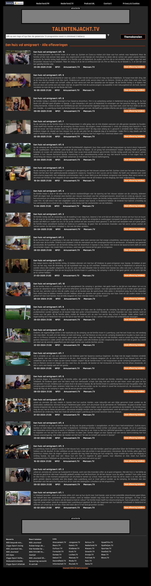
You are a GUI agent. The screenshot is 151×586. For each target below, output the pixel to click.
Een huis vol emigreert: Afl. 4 (48, 191)
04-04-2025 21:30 (43, 229)
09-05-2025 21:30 (43, 111)
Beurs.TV (56, 545)
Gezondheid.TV (59, 561)
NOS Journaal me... (14, 548)
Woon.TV (105, 557)
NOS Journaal (12, 552)
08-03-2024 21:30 (43, 391)
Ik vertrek (33, 564)
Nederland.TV (67, 3)
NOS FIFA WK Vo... (36, 552)
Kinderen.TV (74, 548)
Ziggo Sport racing (14, 545)
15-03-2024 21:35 (42, 368)
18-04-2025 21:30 (42, 180)
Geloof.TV (57, 557)
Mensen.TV (89, 67)
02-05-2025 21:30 (43, 136)
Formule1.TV (58, 551)
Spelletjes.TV (107, 545)
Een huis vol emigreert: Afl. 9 (48, 75)
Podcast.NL (89, 3)
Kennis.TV (73, 545)
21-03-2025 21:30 (42, 275)
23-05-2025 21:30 (43, 67)
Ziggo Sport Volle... (14, 558)
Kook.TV (72, 551)
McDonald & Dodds (14, 561)
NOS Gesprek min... (14, 542)
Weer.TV (104, 554)
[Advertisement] (75, 16)
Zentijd (32, 555)
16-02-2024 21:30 (42, 461)
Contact (108, 3)
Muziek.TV (73, 564)
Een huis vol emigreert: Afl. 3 (48, 214)
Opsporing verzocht (38, 561)
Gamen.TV (57, 554)
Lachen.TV (73, 554)
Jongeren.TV (74, 542)
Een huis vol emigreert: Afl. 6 (48, 144)
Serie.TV (88, 564)
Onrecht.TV (90, 551)
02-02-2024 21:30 (43, 507)
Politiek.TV (90, 557)
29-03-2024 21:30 (43, 319)
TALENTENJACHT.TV (75, 29)
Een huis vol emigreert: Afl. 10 (49, 51)
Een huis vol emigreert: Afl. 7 (48, 121)
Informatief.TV (59, 564)
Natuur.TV (89, 542)
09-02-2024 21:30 (43, 484)
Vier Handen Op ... (36, 548)
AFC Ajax (10, 555)
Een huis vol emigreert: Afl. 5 (48, 167)
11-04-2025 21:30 (42, 206)
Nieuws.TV (89, 548)
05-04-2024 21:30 (43, 298)
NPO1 (57, 67)
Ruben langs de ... (37, 545)
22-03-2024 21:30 (43, 345)
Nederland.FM (42, 3)
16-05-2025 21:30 (42, 90)
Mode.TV (72, 561)
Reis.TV (88, 561)
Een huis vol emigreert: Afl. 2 (48, 237)
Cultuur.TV (57, 548)
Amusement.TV (72, 67)
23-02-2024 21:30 (43, 438)
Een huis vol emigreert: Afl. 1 (48, 260)
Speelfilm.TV (107, 542)
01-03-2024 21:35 (42, 414)
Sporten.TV (106, 548)
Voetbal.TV (106, 551)
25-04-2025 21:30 (43, 159)
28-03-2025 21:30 (43, 250)
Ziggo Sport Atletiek (15, 564)
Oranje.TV (89, 554)
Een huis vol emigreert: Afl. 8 (48, 98)
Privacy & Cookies (131, 3)
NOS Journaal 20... (37, 558)
